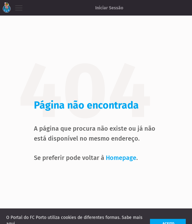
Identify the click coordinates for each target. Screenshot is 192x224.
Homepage (121, 157)
